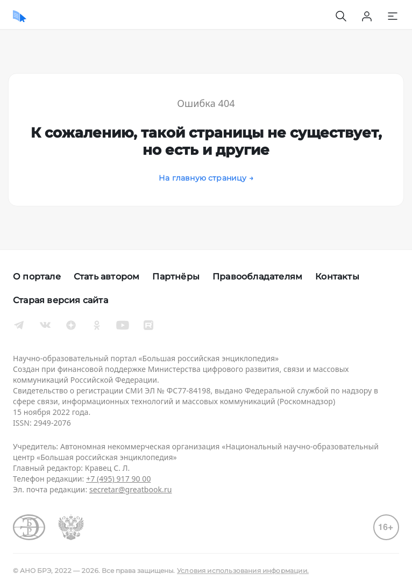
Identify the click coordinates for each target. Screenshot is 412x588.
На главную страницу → (206, 178)
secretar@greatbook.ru (130, 489)
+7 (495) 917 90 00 (118, 479)
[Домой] (19, 16)
